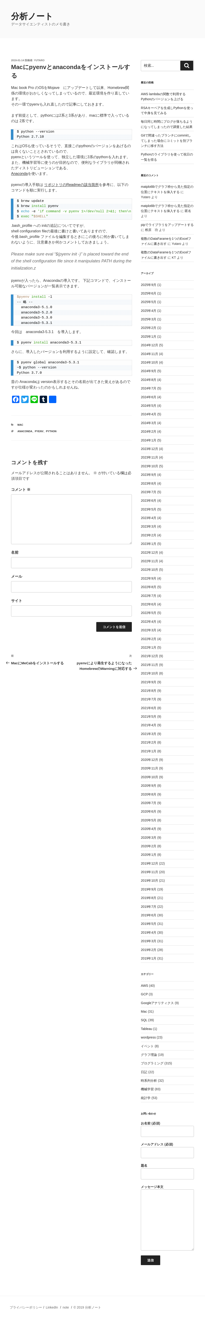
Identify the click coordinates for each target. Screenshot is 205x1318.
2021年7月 (148, 699)
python (51, 431)
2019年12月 (149, 863)
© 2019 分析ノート (87, 1307)
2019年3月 (148, 941)
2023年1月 (148, 544)
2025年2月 (148, 328)
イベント (147, 1046)
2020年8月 (148, 794)
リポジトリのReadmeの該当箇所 (71, 185)
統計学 (146, 1098)
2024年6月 (148, 397)
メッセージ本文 (167, 1218)
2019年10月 (149, 880)
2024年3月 (148, 423)
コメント (20, 490)
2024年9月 (148, 371)
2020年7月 (148, 803)
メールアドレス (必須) (167, 1150)
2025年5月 (148, 302)
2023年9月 (148, 475)
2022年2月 (148, 639)
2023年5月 (148, 509)
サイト (16, 601)
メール (16, 576)
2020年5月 (148, 820)
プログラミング (152, 1063)
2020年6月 (148, 811)
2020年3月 (148, 837)
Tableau (146, 1029)
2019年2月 (148, 950)
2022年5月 (148, 613)
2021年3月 (148, 734)
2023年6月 (148, 500)
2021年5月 (148, 716)
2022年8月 (148, 587)
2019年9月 (148, 889)
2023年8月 (148, 483)
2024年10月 (149, 362)
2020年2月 (148, 846)
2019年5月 (148, 924)
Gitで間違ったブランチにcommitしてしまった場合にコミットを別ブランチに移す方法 (167, 141)
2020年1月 (148, 854)
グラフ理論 (149, 1055)
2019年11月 (149, 872)
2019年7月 (148, 906)
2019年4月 (148, 932)
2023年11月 (149, 457)
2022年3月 (148, 630)
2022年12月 (149, 552)
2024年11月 (149, 354)
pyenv (39, 431)
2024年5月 (148, 405)
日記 (144, 1072)
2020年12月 (149, 760)
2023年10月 (149, 466)
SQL (144, 1020)
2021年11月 (149, 665)
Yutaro (39, 60)
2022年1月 (148, 647)
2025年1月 (148, 336)
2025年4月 (148, 311)
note (66, 1307)
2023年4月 (148, 518)
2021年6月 (148, 708)
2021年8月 (148, 690)
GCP (144, 994)
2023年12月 (149, 449)
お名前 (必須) (167, 1129)
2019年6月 (148, 915)
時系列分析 (149, 1080)
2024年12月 (149, 345)
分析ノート (32, 16)
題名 (167, 1171)
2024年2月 (148, 431)
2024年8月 (148, 380)
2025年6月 (148, 293)
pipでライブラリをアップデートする (167, 225)
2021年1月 (148, 751)
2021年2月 (148, 742)
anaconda (25, 431)
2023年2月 (148, 535)
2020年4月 (148, 829)
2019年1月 (148, 958)
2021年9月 (148, 682)
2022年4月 (148, 621)
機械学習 (147, 1089)
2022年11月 (149, 561)
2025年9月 (148, 285)
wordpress (148, 1037)
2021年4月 (148, 725)
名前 (14, 552)
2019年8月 (148, 898)
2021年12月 (149, 656)
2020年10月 (149, 777)
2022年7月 (148, 596)
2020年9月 (148, 785)
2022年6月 (148, 604)
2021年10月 (149, 673)
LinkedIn (52, 1307)
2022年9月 (148, 578)
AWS (144, 985)
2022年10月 (149, 569)
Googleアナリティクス (157, 1003)
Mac (20, 424)
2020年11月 (149, 768)
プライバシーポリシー (26, 1307)
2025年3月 (148, 319)
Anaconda (19, 174)
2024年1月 (148, 440)
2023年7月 (148, 492)
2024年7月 (148, 388)
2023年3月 (148, 526)
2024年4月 (148, 414)
